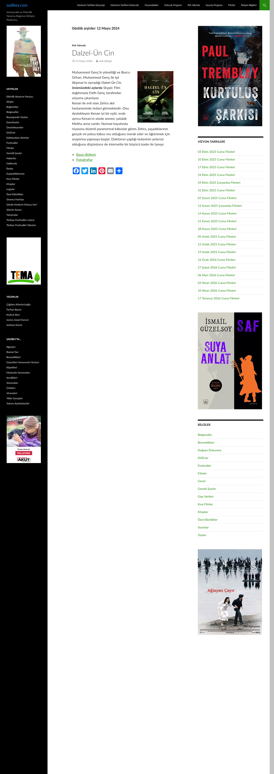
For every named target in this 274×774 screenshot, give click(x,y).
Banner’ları (12, 352)
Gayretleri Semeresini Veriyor (22, 362)
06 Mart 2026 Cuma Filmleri (216, 275)
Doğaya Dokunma (209, 450)
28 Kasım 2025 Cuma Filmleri (217, 229)
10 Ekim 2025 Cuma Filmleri (216, 159)
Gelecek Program (173, 5)
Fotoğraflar (84, 160)
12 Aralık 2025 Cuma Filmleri (217, 244)
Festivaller (204, 465)
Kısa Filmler (205, 504)
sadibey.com (16, 5)
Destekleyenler (14, 127)
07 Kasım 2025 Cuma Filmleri (217, 198)
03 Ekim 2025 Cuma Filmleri (216, 151)
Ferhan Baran (13, 309)
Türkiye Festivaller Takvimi (21, 225)
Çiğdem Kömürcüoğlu (18, 304)
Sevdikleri (11, 377)
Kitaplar (203, 512)
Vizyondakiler (151, 5)
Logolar (10, 189)
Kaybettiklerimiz (15, 173)
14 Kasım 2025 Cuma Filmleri (217, 213)
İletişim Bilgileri (249, 5)
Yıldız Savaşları (14, 398)
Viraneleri (11, 393)
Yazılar (202, 535)
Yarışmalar (12, 214)
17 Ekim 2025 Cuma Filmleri (216, 167)
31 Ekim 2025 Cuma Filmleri (216, 190)
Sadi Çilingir (105, 61)
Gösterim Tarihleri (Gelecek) (124, 5)
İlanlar (9, 168)
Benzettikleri (206, 442)
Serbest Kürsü (14, 325)
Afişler (10, 101)
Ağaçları (10, 346)
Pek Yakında (194, 5)
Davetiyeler (12, 122)
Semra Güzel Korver (17, 319)
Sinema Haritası (15, 199)
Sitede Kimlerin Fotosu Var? (21, 204)
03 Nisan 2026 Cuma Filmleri (217, 283)
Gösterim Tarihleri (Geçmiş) (91, 5)
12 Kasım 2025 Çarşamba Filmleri (220, 205)
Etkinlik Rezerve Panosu (19, 96)
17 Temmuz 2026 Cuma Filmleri (219, 298)
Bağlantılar (12, 106)
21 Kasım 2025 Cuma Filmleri (217, 221)
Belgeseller (205, 434)
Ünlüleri (10, 388)
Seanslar (203, 527)
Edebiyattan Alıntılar (17, 137)
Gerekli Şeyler (207, 488)
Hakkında (11, 163)
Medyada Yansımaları (18, 372)
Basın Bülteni (86, 154)
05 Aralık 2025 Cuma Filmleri (217, 236)
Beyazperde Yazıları (17, 117)
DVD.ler (203, 458)
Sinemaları (12, 382)
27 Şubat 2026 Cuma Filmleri (217, 267)
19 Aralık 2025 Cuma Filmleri (217, 252)
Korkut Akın (13, 314)
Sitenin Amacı (14, 209)
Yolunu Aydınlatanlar (17, 403)
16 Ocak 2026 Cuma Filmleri (216, 259)
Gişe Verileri (206, 496)
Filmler (231, 5)
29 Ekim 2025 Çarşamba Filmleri (219, 182)
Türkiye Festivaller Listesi (20, 220)
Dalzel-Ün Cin (93, 52)
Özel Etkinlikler (207, 519)
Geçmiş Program (214, 5)
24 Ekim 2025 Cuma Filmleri (216, 175)
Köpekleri (11, 367)
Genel (202, 481)
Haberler (11, 158)
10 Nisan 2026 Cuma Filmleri (217, 290)
